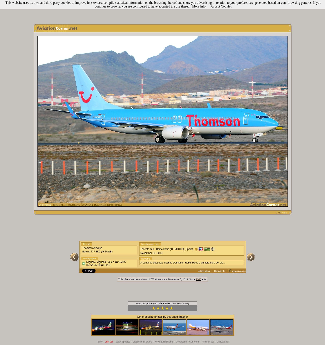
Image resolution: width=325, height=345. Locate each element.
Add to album (204, 271)
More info (198, 6)
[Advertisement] (163, 11)
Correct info (219, 271)
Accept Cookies (221, 6)
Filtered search (236, 271)
